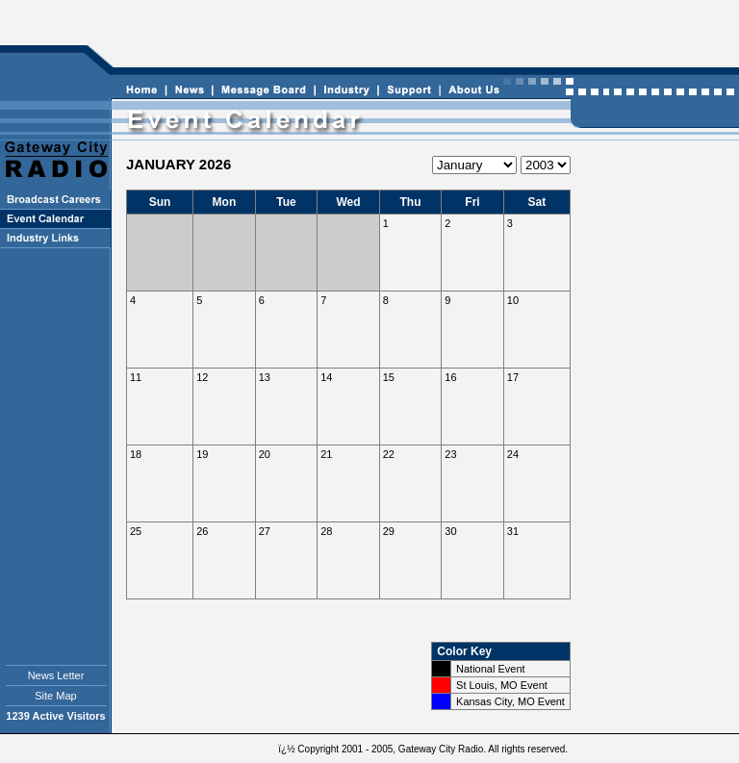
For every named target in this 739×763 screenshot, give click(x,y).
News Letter (56, 675)
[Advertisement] (423, 35)
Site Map (55, 695)
